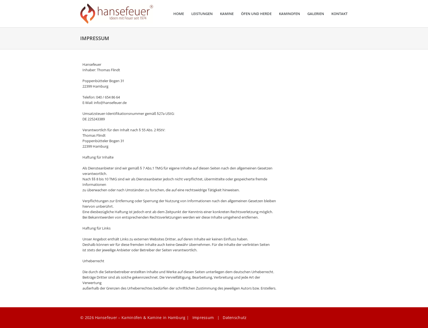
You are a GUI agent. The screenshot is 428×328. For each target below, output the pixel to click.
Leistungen (202, 14)
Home (178, 14)
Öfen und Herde (256, 14)
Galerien (315, 14)
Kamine (227, 14)
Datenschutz (234, 317)
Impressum (203, 317)
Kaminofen (289, 14)
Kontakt (339, 14)
